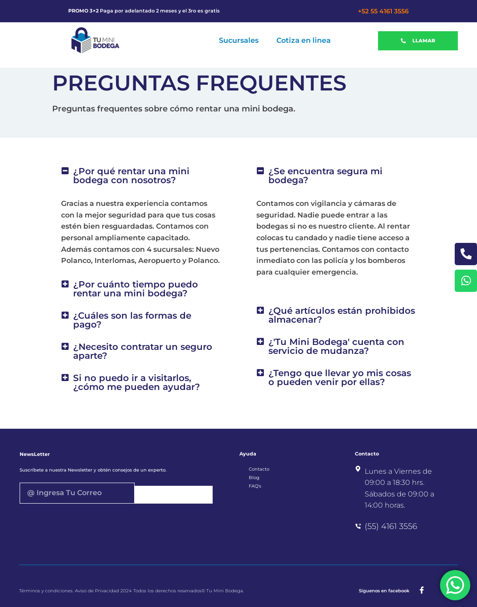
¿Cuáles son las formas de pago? (132, 320)
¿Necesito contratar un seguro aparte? (142, 351)
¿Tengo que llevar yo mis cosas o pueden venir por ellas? (339, 377)
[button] (141, 175)
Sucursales (239, 40)
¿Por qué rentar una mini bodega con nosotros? (131, 175)
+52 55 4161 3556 (383, 11)
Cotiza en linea (303, 40)
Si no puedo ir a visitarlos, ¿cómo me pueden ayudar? (136, 382)
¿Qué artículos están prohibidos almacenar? (341, 315)
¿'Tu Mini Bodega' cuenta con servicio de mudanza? (336, 346)
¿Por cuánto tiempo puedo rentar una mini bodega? (135, 289)
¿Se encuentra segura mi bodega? (325, 175)
